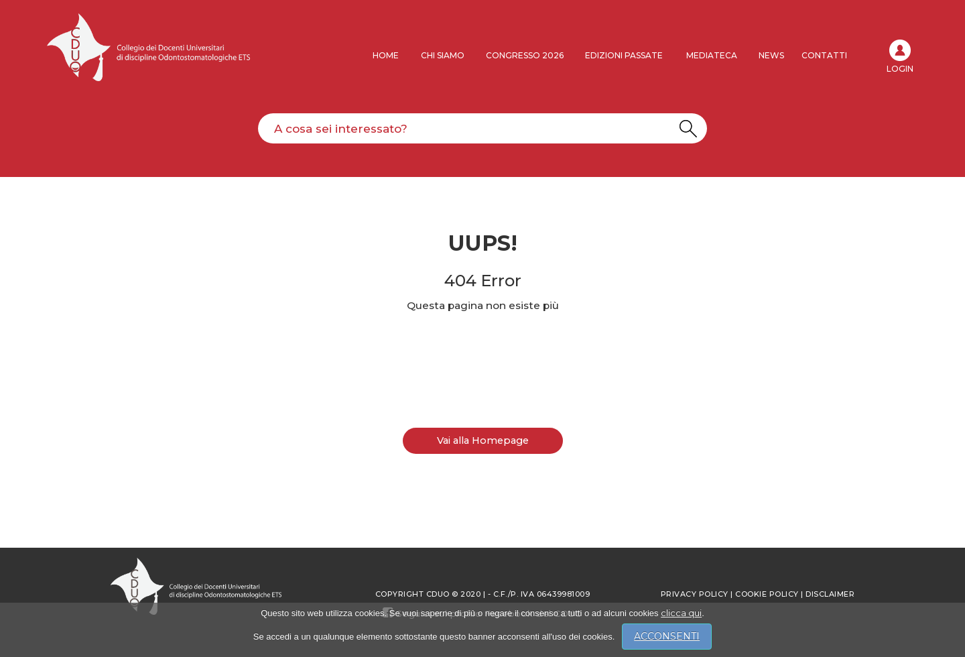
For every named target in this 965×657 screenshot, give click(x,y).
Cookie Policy (767, 594)
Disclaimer (830, 594)
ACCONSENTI (667, 636)
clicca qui (681, 612)
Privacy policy (694, 594)
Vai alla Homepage (483, 440)
